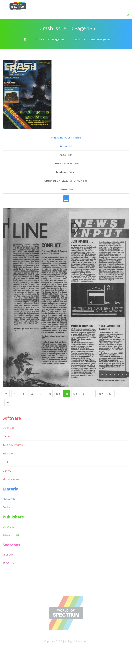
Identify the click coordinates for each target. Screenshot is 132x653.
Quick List (8, 427)
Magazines (59, 39)
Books (6, 507)
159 (101, 393)
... (40, 393)
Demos (7, 470)
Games (7, 436)
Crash (76, 39)
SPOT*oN (8, 563)
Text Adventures (13, 445)
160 (109, 393)
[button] (128, 14)
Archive (39, 39)
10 (66, 146)
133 (49, 393)
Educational (9, 453)
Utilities (7, 462)
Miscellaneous (11, 479)
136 (75, 393)
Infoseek (8, 554)
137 (83, 393)
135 (66, 393)
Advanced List (11, 535)
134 (58, 393)
